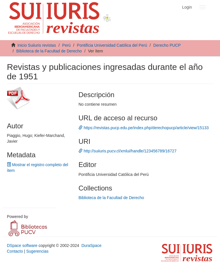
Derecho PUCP (167, 45)
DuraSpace (91, 245)
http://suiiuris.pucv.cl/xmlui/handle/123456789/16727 (127, 151)
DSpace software (22, 245)
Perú (66, 45)
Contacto (15, 251)
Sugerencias (37, 251)
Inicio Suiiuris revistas (36, 45)
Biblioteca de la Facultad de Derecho (49, 51)
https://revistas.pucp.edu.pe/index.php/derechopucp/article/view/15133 (143, 127)
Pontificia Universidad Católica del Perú (112, 45)
